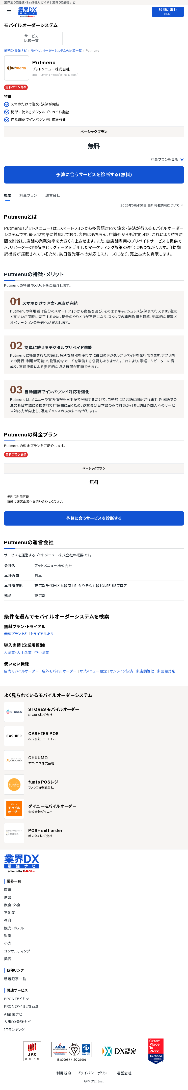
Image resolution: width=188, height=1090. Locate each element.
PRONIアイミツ (16, 999)
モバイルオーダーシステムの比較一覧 (56, 51)
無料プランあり (16, 634)
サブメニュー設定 (93, 671)
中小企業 (41, 652)
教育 (7, 920)
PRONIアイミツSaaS (21, 1006)
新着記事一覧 (15, 979)
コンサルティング (17, 951)
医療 (7, 890)
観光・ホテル (14, 928)
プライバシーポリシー (94, 1073)
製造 (7, 935)
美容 (7, 958)
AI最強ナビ (13, 1014)
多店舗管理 (145, 671)
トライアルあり (42, 634)
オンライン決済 (121, 671)
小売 (7, 943)
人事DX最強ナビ (17, 1022)
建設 (7, 897)
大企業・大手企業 (18, 652)
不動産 (9, 913)
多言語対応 (166, 671)
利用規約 (63, 1073)
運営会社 (124, 1073)
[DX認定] (119, 1051)
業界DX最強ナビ (15, 51)
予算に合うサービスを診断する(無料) (94, 174)
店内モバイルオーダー (21, 671)
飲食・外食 (12, 905)
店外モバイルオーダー (59, 671)
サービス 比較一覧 (31, 38)
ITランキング (14, 1029)
